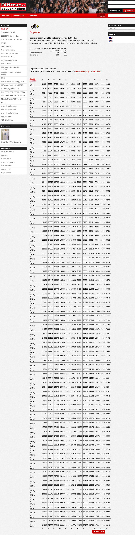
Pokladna (33, 16)
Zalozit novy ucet (114, 10)
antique (3, 43)
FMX (3, 78)
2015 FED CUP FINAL (9, 32)
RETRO (4, 103)
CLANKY (4, 29)
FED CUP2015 (6, 64)
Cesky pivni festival (8, 50)
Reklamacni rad (6, 166)
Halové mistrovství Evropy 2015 (12, 82)
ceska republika (6, 46)
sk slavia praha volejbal (9, 113)
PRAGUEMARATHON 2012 (11, 99)
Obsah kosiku (19, 16)
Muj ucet (5, 16)
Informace (5, 148)
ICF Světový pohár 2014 (10, 89)
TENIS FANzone (7, 120)
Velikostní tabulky (7, 152)
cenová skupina (33, 80)
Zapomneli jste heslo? (98, 10)
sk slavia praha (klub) (8, 106)
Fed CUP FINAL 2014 (9, 60)
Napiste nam (5, 169)
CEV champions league (9, 53)
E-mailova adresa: (98, 2)
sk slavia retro (6, 116)
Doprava (4, 155)
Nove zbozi (5, 126)
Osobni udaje (6, 159)
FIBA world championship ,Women (10, 68)
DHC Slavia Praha (7, 57)
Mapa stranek (6, 173)
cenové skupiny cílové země (88, 71)
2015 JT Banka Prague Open (11, 39)
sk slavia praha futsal (8, 109)
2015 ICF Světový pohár (10, 36)
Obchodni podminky (8, 162)
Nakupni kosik (115, 25)
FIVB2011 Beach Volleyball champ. (11, 74)
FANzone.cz (15, 7)
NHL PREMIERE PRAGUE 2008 (13, 92)
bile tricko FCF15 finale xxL (11, 142)
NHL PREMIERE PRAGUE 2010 (13, 96)
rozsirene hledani (102, 15)
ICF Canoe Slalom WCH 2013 (12, 85)
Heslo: (102, 6)
